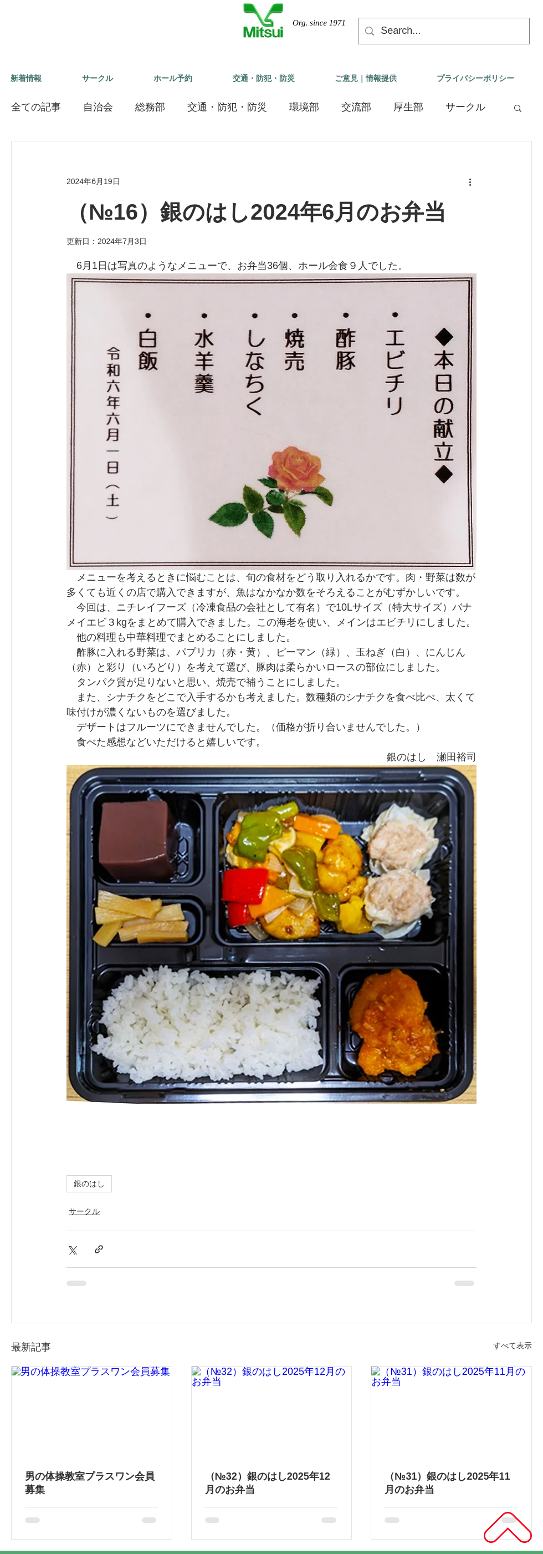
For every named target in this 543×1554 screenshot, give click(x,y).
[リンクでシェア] (99, 1249)
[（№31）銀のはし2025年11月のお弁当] (451, 1411)
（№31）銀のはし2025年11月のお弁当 (447, 1483)
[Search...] (443, 31)
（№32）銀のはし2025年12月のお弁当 (267, 1483)
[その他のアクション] (470, 181)
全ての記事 (36, 107)
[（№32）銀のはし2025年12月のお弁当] (272, 1411)
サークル (465, 107)
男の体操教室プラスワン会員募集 (90, 1483)
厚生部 (408, 107)
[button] (518, 107)
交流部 (356, 107)
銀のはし (89, 1183)
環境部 (304, 107)
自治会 (98, 107)
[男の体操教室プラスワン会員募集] (92, 1411)
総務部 (150, 107)
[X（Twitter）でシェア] (71, 1249)
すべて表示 (512, 1345)
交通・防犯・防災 (227, 107)
